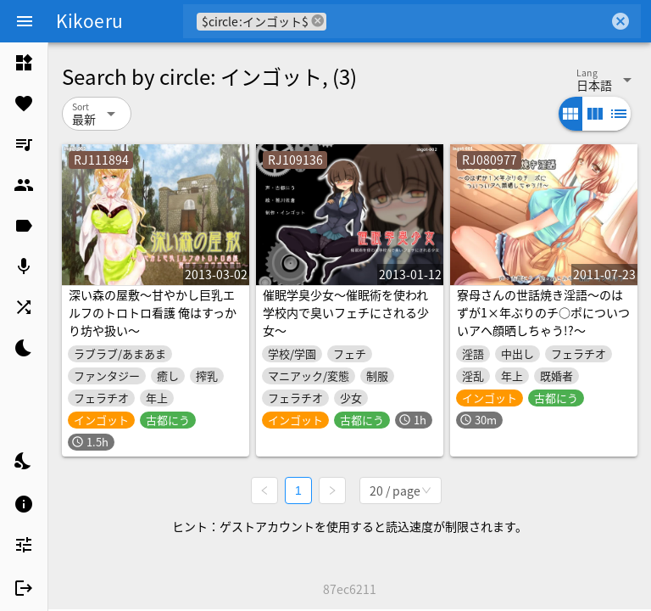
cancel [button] (318, 21)
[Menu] (24, 21)
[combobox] (467, 21)
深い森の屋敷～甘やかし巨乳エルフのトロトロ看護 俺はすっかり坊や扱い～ (152, 312)
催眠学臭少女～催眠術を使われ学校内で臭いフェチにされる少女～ (346, 312)
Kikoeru (89, 20)
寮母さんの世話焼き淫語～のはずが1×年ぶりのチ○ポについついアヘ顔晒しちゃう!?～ (543, 312)
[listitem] (23, 62)
